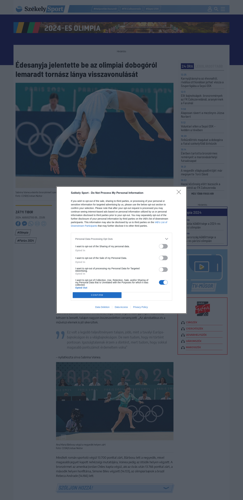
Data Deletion (102, 307)
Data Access (121, 307)
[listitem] (121, 239)
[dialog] (121, 250)
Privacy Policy (140, 307)
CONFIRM (97, 295)
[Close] (180, 193)
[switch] (163, 246)
